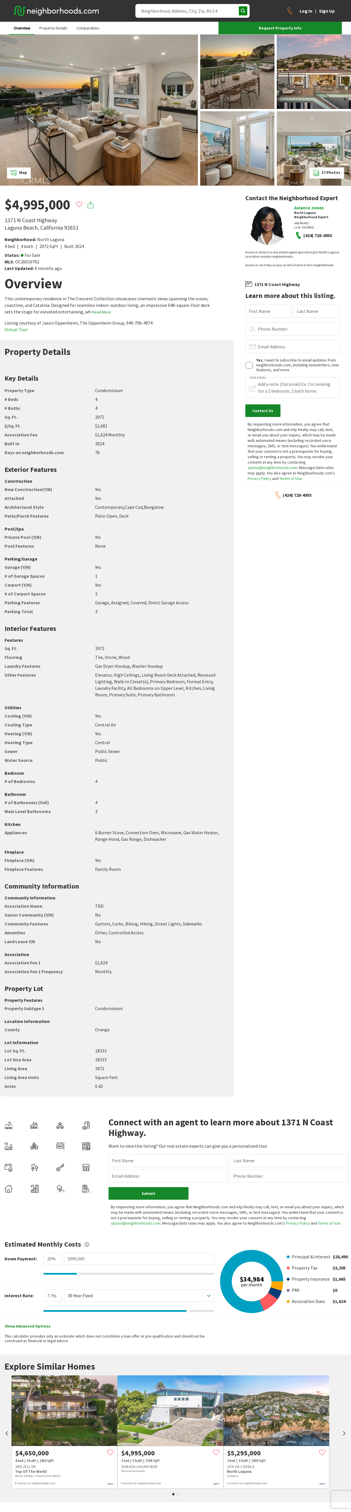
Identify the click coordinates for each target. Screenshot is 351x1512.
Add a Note (258, 377)
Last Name (307, 311)
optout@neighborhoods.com (272, 467)
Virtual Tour (16, 329)
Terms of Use (290, 478)
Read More (101, 312)
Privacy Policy (259, 478)
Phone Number (273, 329)
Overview (22, 28)
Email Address (271, 346)
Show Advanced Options (28, 1310)
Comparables (88, 28)
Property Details (53, 28)
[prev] (7, 1418)
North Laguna (50, 239)
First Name (259, 311)
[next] (111, 1394)
